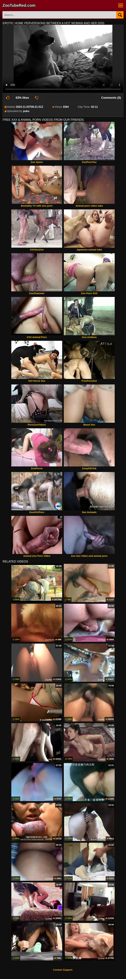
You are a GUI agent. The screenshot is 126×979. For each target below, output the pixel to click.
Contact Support (63, 969)
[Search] (120, 15)
